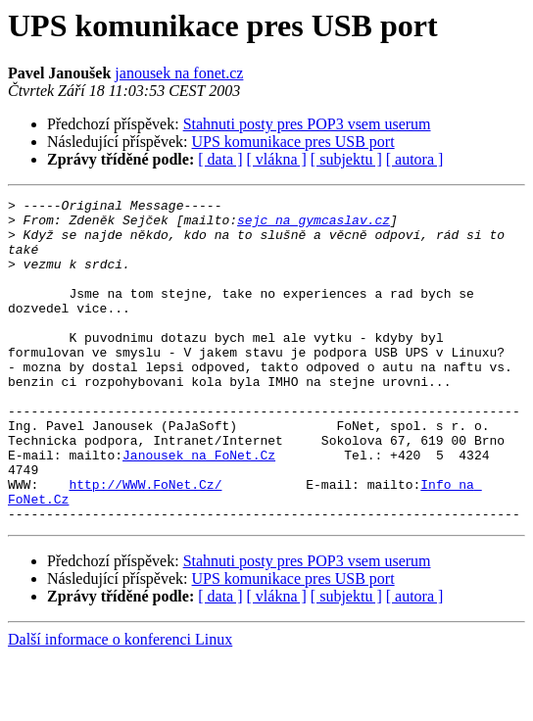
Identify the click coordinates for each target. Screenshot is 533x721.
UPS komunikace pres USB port (293, 141)
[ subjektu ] (346, 159)
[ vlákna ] (277, 159)
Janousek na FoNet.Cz (198, 507)
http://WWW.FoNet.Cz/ (145, 543)
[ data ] (220, 159)
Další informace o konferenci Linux (120, 704)
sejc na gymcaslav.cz (313, 225)
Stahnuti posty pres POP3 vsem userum (307, 124)
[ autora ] (415, 159)
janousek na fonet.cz (179, 73)
